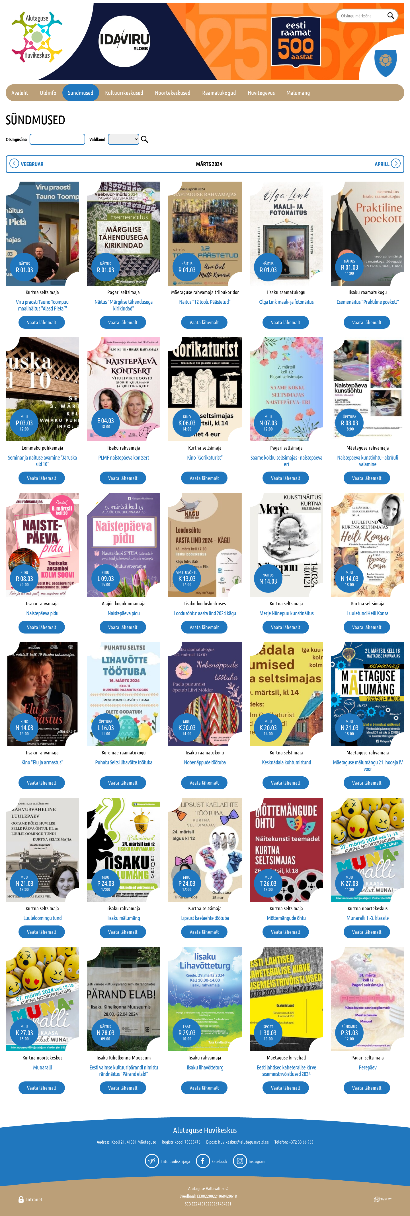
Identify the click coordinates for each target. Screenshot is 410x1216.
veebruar (32, 164)
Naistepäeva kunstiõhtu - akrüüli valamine (367, 460)
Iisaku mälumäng (123, 917)
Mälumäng (298, 92)
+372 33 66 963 (301, 1141)
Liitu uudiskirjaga (175, 1161)
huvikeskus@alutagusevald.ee (243, 1141)
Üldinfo (48, 92)
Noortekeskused (172, 92)
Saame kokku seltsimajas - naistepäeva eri (286, 460)
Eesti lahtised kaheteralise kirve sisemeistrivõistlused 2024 (286, 1070)
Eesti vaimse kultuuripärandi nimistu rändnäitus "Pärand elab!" (123, 1070)
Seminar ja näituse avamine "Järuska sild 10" (42, 460)
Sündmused (80, 92)
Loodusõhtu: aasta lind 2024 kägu (205, 613)
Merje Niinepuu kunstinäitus (286, 613)
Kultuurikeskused (124, 92)
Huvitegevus (261, 92)
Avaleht (19, 92)
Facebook (219, 1161)
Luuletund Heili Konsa (367, 613)
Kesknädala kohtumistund (286, 762)
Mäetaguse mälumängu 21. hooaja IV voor (368, 765)
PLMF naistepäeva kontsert (123, 457)
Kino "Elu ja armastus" (42, 762)
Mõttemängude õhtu (286, 917)
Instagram (257, 1161)
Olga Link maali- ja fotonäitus (286, 301)
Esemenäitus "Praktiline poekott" (368, 301)
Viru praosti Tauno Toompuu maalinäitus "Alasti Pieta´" (42, 305)
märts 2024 (209, 164)
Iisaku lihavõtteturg (205, 1067)
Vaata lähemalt (41, 322)
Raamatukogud (219, 92)
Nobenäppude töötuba (205, 762)
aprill (382, 164)
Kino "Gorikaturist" (205, 457)
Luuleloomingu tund (42, 917)
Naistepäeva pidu (42, 613)
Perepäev (367, 1067)
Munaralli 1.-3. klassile (368, 917)
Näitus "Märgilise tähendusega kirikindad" (124, 305)
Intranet (34, 1199)
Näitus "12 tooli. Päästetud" (205, 301)
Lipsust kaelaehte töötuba (205, 917)
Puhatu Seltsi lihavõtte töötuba (123, 762)
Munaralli (42, 1067)
